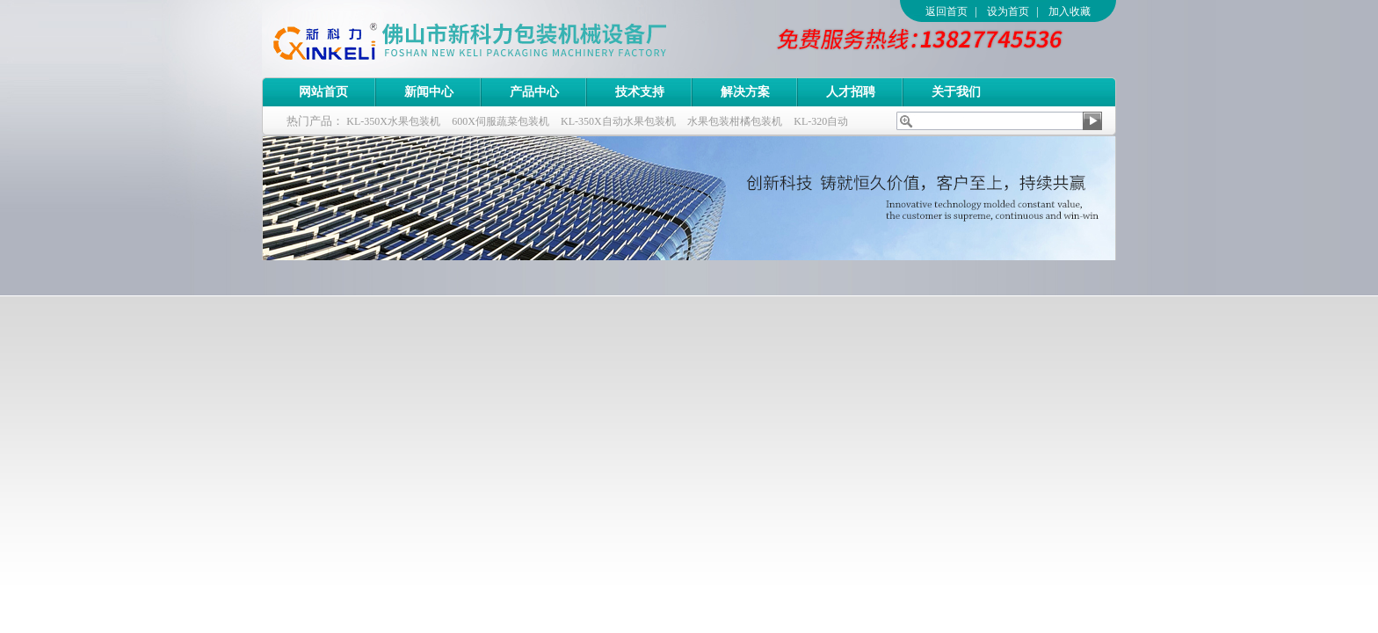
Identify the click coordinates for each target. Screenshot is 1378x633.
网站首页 (323, 91)
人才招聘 (850, 91)
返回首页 (946, 11)
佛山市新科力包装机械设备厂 (503, 38)
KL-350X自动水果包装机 (618, 121)
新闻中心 (428, 91)
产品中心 (534, 91)
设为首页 (1008, 11)
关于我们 (956, 91)
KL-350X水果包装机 (393, 121)
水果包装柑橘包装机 (734, 121)
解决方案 (745, 91)
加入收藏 (1069, 11)
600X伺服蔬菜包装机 (500, 121)
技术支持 (639, 91)
